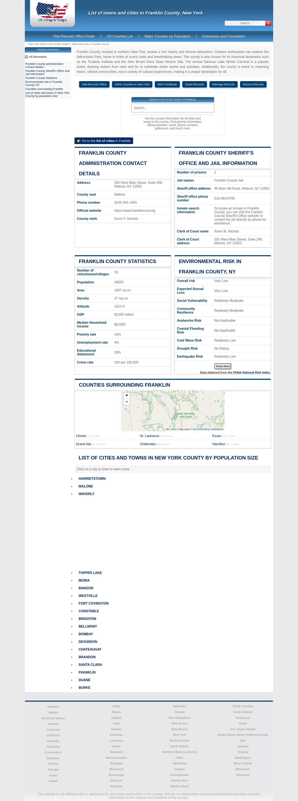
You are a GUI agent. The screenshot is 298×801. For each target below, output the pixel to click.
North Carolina (179, 740)
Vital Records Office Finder (74, 36)
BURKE (84, 687)
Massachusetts (116, 757)
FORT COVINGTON (94, 603)
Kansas (116, 729)
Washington (242, 757)
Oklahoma (180, 763)
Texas (243, 723)
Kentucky (116, 734)
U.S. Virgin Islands (243, 729)
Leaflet (171, 429)
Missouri (116, 780)
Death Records (194, 84)
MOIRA (84, 580)
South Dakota (242, 712)
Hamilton (225, 444)
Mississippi (116, 775)
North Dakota (180, 746)
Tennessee (243, 717)
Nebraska (179, 706)
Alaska (53, 712)
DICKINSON (88, 641)
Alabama (53, 706)
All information (38, 56)
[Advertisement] (172, 534)
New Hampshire (179, 717)
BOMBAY (86, 634)
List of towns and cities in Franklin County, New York (145, 13)
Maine (116, 746)
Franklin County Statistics (117, 261)
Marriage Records (223, 84)
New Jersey (179, 723)
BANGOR (86, 588)
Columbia (53, 746)
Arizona (53, 723)
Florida (53, 763)
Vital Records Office (94, 84)
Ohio (179, 757)
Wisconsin (243, 769)
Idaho (116, 706)
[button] (127, 396)
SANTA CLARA (90, 664)
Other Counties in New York (132, 84)
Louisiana (116, 740)
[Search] (268, 23)
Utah (243, 740)
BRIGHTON (87, 619)
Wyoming (242, 775)
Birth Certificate (167, 84)
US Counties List (120, 36)
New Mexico (179, 729)
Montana (116, 786)
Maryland (116, 752)
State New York (80, 44)
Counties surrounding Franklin (124, 385)
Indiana (116, 717)
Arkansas (53, 729)
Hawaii (53, 781)
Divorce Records (253, 84)
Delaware (53, 758)
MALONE (86, 486)
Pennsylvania (179, 775)
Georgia (53, 769)
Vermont (243, 746)
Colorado (53, 741)
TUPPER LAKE (90, 573)
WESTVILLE (88, 596)
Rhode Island (180, 786)
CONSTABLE (89, 611)
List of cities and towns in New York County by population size (47, 94)
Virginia (243, 752)
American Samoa (53, 718)
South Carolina (242, 706)
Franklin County (100, 44)
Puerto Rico (179, 780)
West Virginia (243, 763)
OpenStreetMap (201, 429)
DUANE (84, 680)
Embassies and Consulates (223, 36)
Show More (223, 366)
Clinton (88, 436)
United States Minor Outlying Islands (242, 734)
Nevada (179, 712)
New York (179, 734)
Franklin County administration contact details (113, 163)
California (53, 735)
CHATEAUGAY (90, 649)
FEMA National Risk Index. (252, 372)
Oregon (179, 769)
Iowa (116, 723)
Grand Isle (90, 444)
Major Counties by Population (168, 36)
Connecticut (53, 752)
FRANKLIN (87, 672)
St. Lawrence (156, 436)
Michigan (116, 763)
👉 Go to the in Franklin (104, 140)
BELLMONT (88, 626)
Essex (223, 436)
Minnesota (116, 769)
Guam (53, 775)
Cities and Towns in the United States (48, 44)
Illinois (116, 712)
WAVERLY (86, 494)
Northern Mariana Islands (179, 752)
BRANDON (87, 657)
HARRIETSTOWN (92, 478)
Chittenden (155, 444)
